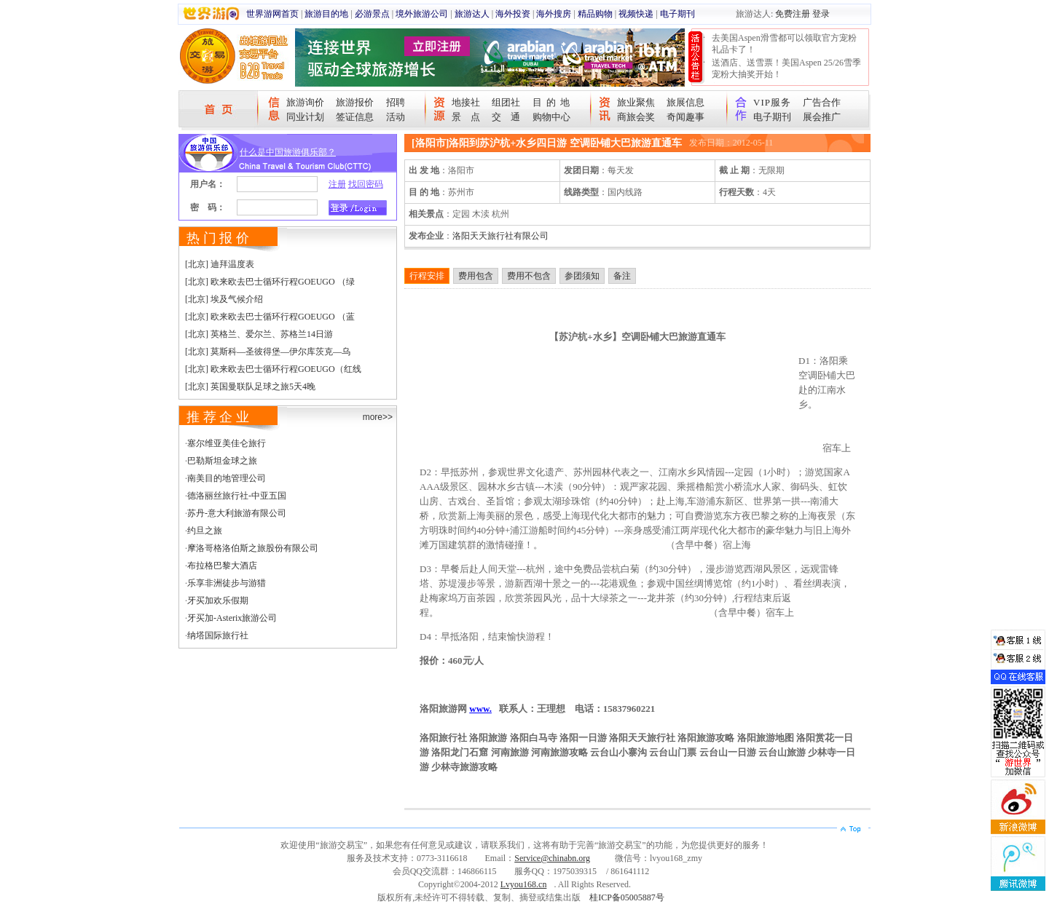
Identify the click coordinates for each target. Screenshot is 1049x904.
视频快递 (635, 14)
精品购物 (595, 14)
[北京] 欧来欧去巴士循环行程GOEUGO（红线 (273, 369)
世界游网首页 (272, 14)
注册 (337, 184)
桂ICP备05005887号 (626, 897)
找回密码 (365, 184)
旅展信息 (685, 102)
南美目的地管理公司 (226, 478)
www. (480, 708)
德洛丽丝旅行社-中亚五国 (236, 496)
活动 (395, 116)
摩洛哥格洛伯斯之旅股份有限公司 (252, 548)
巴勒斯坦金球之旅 (222, 461)
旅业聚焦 (636, 102)
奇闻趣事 (685, 116)
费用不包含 (529, 276)
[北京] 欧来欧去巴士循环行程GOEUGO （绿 (270, 282)
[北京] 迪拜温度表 (219, 264)
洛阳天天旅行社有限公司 (500, 236)
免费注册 (792, 14)
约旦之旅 (204, 531)
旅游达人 (472, 14)
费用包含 (475, 276)
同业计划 (305, 116)
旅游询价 (305, 102)
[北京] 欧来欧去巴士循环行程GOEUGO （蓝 (270, 317)
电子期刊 (677, 14)
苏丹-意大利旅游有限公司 (236, 513)
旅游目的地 (326, 14)
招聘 (395, 102)
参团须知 (582, 276)
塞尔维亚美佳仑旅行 (226, 443)
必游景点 (372, 14)
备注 (622, 276)
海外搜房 (553, 14)
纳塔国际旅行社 (217, 635)
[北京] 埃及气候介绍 (224, 299)
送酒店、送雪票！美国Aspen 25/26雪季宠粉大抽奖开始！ (786, 68)
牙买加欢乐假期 (217, 600)
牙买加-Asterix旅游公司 (232, 618)
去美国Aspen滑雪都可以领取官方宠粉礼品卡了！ (784, 44)
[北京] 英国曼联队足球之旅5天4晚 (250, 386)
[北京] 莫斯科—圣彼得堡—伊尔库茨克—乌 (267, 351)
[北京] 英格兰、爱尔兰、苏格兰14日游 (259, 334)
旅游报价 (355, 102)
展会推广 (822, 116)
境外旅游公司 (422, 14)
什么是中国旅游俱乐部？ (288, 152)
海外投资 (512, 14)
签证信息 (355, 116)
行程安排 (426, 276)
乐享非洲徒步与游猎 (226, 583)
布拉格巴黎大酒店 (222, 565)
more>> (378, 417)
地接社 (466, 102)
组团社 (506, 102)
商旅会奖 (636, 116)
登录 (821, 14)
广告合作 (822, 102)
